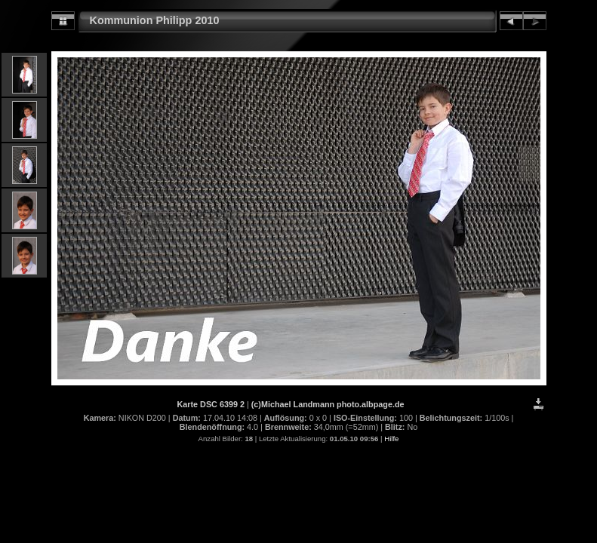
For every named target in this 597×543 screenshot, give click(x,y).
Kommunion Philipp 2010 (155, 20)
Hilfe (391, 438)
